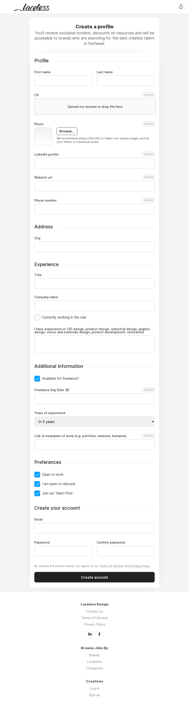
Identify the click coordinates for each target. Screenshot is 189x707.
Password (41, 542)
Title (38, 275)
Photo (94, 124)
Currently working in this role (64, 317)
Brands (94, 655)
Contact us (94, 611)
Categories (94, 668)
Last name (105, 72)
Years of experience (50, 413)
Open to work (53, 474)
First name (42, 72)
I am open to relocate (58, 484)
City (37, 238)
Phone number (94, 200)
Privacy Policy (140, 566)
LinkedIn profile (94, 154)
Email (38, 519)
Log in (94, 688)
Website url (94, 177)
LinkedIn (90, 634)
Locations (94, 661)
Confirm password (111, 542)
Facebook (99, 634)
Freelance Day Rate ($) (93, 390)
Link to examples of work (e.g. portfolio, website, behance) (93, 436)
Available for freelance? (60, 378)
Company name (46, 297)
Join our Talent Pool (57, 493)
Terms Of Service (111, 566)
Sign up (94, 695)
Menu (7, 6)
